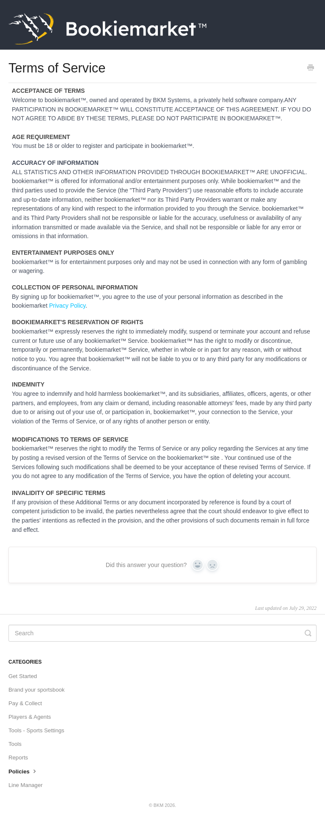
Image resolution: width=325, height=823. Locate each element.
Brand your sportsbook (36, 690)
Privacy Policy (67, 305)
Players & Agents (29, 717)
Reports (18, 757)
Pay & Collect (25, 703)
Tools (15, 744)
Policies (23, 771)
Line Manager (25, 785)
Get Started (22, 676)
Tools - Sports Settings (36, 730)
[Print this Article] (310, 68)
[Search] (162, 633)
